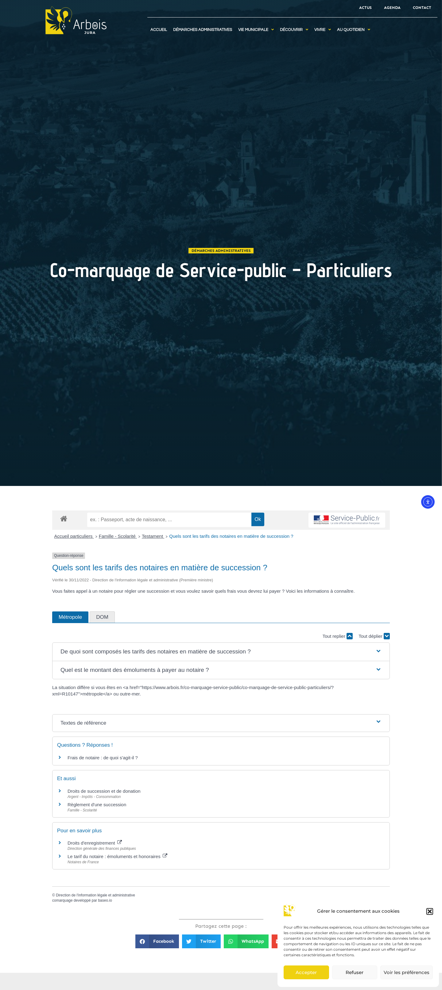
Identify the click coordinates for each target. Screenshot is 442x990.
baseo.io (105, 900)
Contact (422, 7)
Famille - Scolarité (118, 536)
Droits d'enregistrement (95, 843)
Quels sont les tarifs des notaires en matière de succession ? (231, 536)
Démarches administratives (221, 250)
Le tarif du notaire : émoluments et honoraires (117, 856)
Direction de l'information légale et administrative (95, 895)
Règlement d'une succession (97, 804)
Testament (153, 536)
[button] (430, 911)
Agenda (392, 7)
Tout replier (338, 636)
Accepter (306, 972)
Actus (365, 7)
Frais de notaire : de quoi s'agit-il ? (103, 757)
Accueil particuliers (74, 536)
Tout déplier (374, 636)
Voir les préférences (406, 972)
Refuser (354, 972)
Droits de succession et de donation (104, 791)
